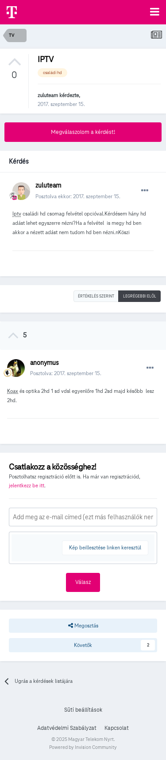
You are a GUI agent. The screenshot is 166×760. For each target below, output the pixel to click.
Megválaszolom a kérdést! (83, 132)
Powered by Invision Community (83, 747)
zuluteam (48, 95)
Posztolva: (65, 373)
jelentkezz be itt (26, 485)
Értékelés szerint (96, 296)
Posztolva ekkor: (77, 196)
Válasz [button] (83, 582)
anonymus (44, 363)
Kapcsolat (116, 728)
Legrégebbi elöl (139, 296)
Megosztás (83, 625)
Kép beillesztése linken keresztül (105, 547)
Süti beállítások (83, 709)
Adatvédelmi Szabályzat (67, 728)
